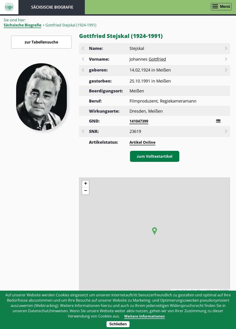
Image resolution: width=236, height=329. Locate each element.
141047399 (139, 121)
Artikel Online (142, 142)
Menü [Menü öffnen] (225, 6)
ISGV (9, 7)
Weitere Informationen (144, 316)
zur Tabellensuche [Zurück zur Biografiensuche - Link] (41, 42)
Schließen (118, 324)
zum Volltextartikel (154, 156)
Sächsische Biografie (22, 25)
